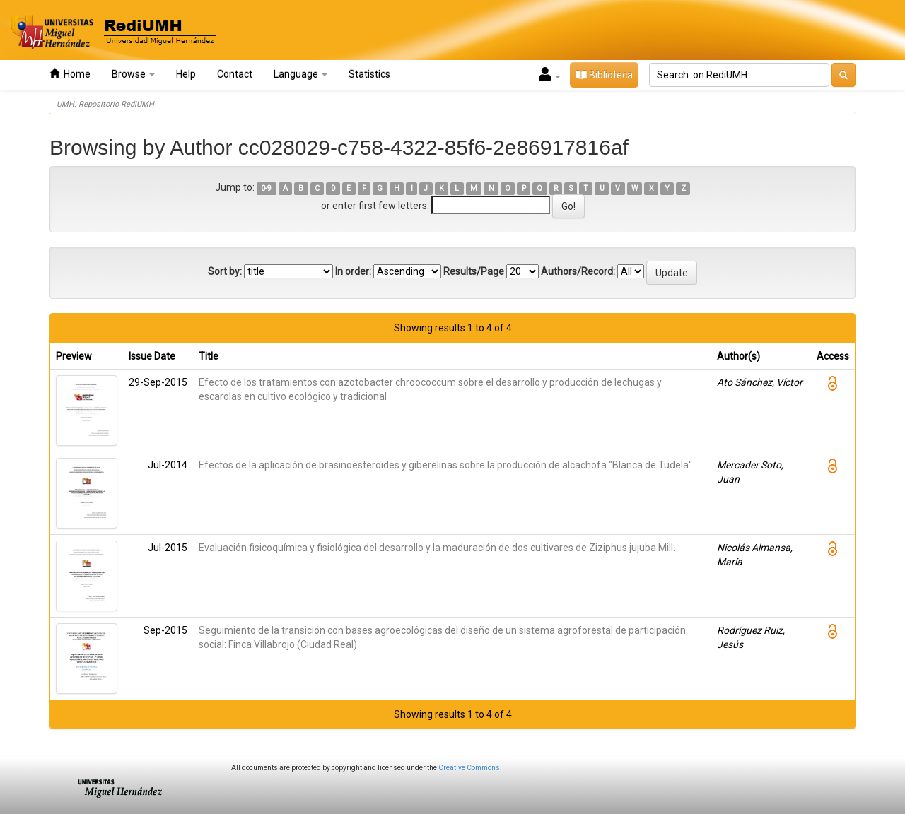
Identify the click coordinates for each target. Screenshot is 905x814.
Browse (133, 74)
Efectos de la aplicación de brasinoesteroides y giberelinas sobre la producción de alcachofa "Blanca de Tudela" (445, 465)
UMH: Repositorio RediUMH (105, 104)
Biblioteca (604, 75)
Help (186, 74)
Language (300, 74)
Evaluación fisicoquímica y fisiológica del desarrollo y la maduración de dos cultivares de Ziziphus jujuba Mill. (437, 547)
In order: (353, 271)
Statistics (369, 74)
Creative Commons (469, 768)
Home (69, 74)
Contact (234, 74)
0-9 (266, 188)
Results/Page (473, 271)
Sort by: (225, 271)
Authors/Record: (578, 271)
